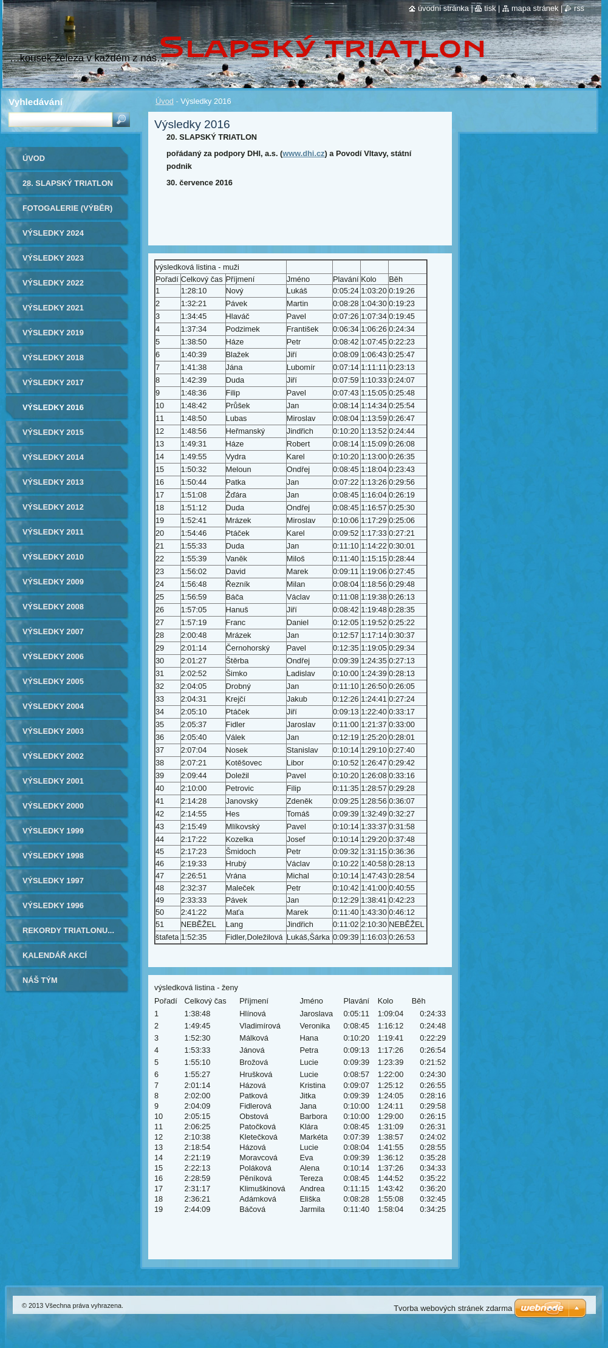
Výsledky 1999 (53, 830)
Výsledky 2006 (53, 656)
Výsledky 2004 (53, 706)
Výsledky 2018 (53, 357)
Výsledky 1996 (53, 905)
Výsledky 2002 (53, 756)
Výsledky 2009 (53, 581)
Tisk (490, 8)
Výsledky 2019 (53, 332)
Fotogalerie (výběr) (67, 208)
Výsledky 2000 (53, 805)
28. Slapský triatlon (67, 183)
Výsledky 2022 (53, 282)
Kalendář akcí (54, 955)
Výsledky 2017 (53, 382)
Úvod (164, 101)
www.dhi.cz (303, 153)
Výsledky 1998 (53, 855)
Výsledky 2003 (53, 731)
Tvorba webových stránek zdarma (453, 1308)
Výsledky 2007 (53, 631)
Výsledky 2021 (53, 307)
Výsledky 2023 (53, 257)
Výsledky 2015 (53, 432)
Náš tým (40, 980)
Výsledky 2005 (53, 681)
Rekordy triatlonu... (68, 930)
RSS (579, 8)
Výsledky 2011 (53, 531)
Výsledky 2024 (53, 233)
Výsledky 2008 (53, 606)
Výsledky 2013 (53, 482)
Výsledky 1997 (53, 880)
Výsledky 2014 (53, 457)
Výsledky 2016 (53, 407)
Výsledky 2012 (53, 506)
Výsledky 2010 (53, 556)
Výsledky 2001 (53, 780)
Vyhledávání (36, 102)
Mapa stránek (535, 8)
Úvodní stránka (443, 8)
